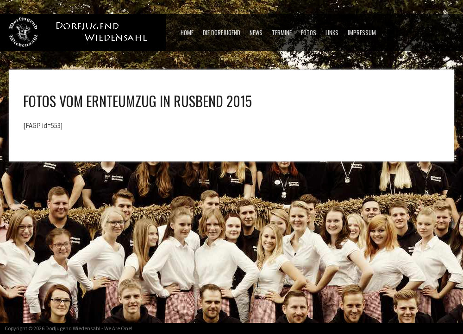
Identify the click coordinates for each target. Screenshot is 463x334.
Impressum (362, 32)
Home (187, 32)
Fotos (308, 32)
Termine (282, 32)
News (256, 32)
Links (331, 32)
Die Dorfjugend (221, 32)
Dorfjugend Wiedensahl (72, 328)
